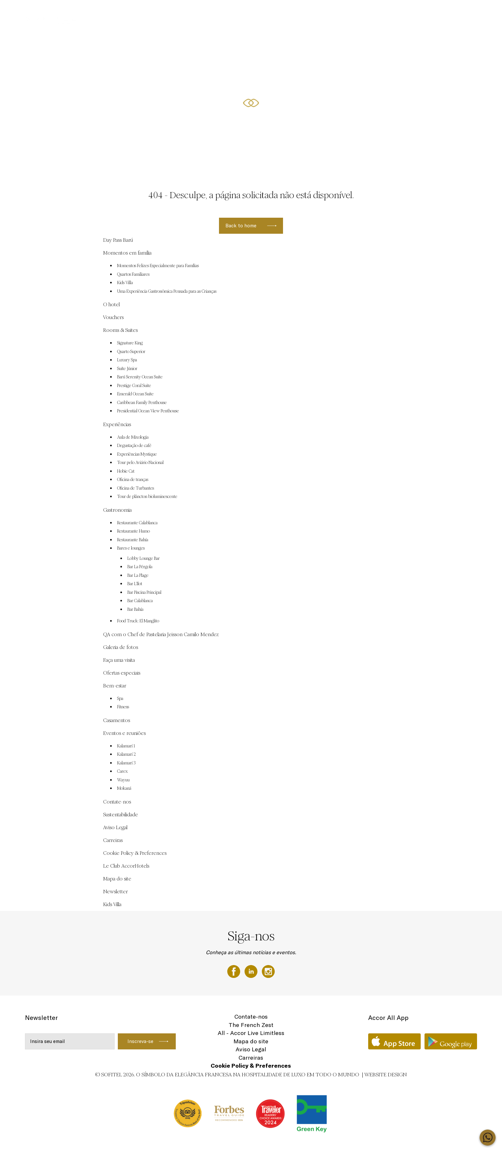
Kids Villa (125, 282)
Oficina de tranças (132, 479)
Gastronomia (117, 510)
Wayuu (123, 780)
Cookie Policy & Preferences (134, 853)
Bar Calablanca (140, 600)
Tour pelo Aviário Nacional (140, 462)
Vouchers (225, 12)
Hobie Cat (125, 471)
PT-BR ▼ (460, 12)
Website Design (385, 1074)
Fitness (123, 707)
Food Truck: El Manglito (138, 621)
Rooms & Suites (428, 12)
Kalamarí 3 (126, 763)
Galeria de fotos (120, 647)
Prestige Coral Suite (134, 385)
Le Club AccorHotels (126, 866)
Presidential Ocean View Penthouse (148, 411)
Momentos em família (308, 12)
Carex (122, 771)
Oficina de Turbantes (135, 488)
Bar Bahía (135, 609)
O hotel (111, 304)
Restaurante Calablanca (137, 523)
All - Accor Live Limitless (251, 1033)
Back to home (240, 226)
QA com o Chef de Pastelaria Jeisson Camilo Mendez (161, 634)
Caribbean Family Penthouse (142, 402)
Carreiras (113, 840)
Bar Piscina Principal (144, 592)
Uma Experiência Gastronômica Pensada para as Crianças (166, 291)
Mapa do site (117, 879)
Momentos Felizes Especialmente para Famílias (158, 265)
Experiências (349, 12)
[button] (489, 161)
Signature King (130, 343)
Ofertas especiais (387, 12)
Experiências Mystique (137, 454)
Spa (120, 698)
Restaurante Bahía (132, 539)
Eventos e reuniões (260, 12)
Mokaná (124, 788)
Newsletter (115, 891)
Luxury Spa (127, 360)
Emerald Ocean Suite (135, 394)
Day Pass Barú (194, 12)
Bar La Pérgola (139, 566)
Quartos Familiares (133, 274)
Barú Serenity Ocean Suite (140, 377)
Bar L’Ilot (134, 583)
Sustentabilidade (120, 814)
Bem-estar (114, 686)
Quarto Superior (131, 351)
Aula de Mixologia (133, 437)
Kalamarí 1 (126, 746)
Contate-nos (117, 802)
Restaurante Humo (133, 531)
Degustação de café (134, 445)
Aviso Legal (115, 827)
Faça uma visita (119, 660)
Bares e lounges (131, 548)
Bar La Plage (138, 575)
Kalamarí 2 (126, 754)
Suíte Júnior (127, 368)
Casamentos (116, 720)
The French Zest (251, 1025)
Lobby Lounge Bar (143, 558)
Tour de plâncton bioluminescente (147, 496)
